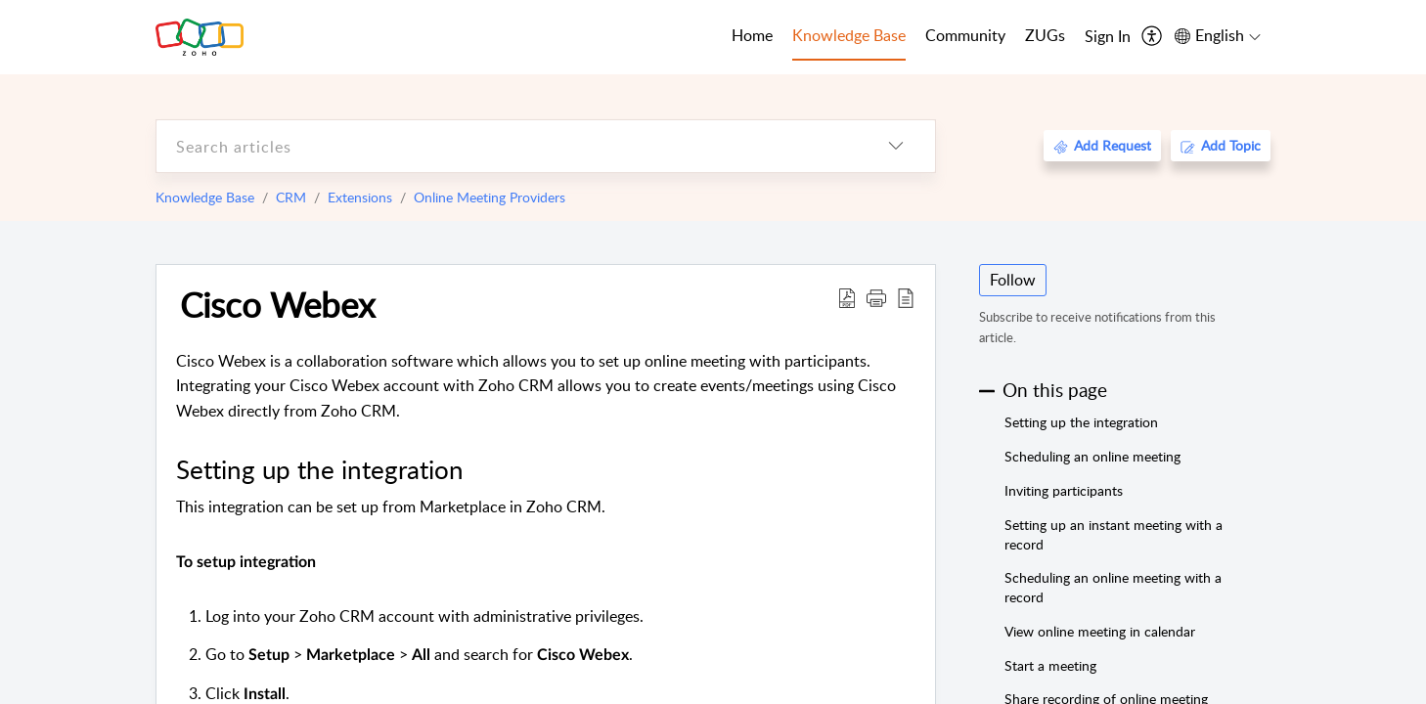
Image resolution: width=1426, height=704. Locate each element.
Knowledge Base (205, 197)
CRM (291, 197)
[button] (876, 297)
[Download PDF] (847, 297)
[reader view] (905, 297)
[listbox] (896, 146)
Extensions (360, 197)
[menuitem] (1107, 37)
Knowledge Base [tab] (849, 35)
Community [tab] (965, 35)
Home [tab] (752, 35)
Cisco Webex (277, 304)
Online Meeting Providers (489, 197)
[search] (506, 146)
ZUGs (1045, 35)
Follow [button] (1013, 279)
